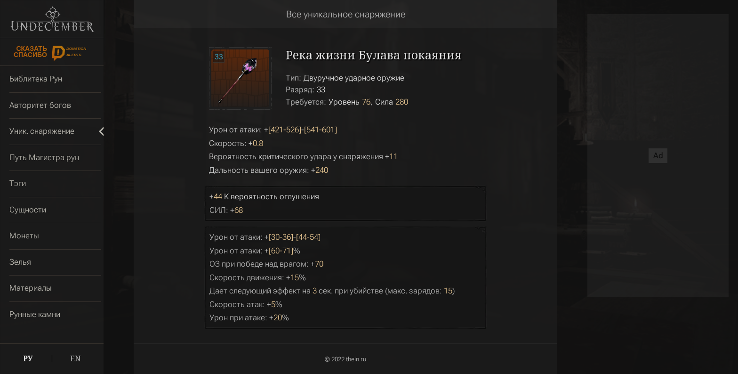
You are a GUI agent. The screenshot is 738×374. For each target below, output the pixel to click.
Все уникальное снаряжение (345, 14)
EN (75, 358)
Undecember (52, 19)
